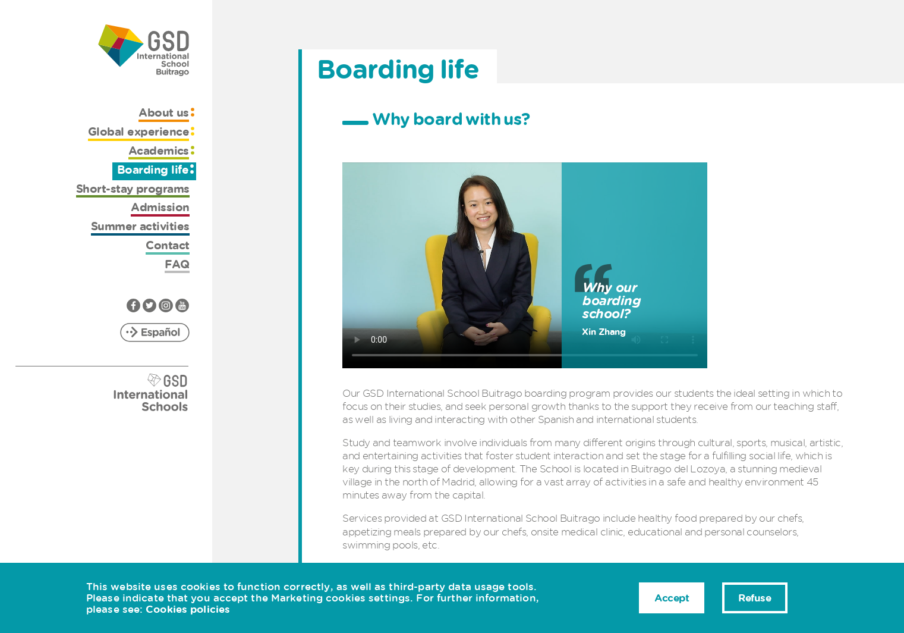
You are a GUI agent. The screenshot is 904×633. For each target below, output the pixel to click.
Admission (160, 207)
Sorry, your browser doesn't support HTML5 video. (524, 265)
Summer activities (140, 226)
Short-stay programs (133, 189)
